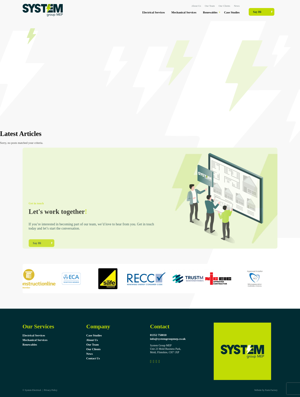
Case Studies (232, 12)
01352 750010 (158, 335)
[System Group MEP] (159, 361)
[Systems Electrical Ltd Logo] (43, 15)
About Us (196, 5)
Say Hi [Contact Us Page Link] (257, 11)
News (237, 5)
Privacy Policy (50, 390)
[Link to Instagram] (153, 361)
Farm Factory (271, 390)
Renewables (210, 12)
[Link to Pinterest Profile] (156, 361)
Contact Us (93, 358)
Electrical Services (153, 12)
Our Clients (224, 5)
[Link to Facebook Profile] (150, 361)
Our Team (210, 5)
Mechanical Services (183, 12)
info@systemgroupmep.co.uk (168, 338)
